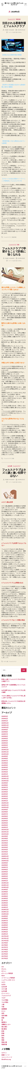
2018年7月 (4, 920)
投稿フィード (5, 1055)
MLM (2, 975)
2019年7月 (4, 894)
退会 (2, 1038)
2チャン (3, 971)
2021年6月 (4, 843)
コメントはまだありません (15, 32)
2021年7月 (4, 840)
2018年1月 (4, 934)
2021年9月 (4, 836)
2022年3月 (4, 823)
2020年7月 (4, 867)
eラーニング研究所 (7, 973)
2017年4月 (4, 954)
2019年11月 (5, 885)
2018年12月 (5, 909)
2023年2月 (4, 798)
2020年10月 (5, 860)
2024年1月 (4, 774)
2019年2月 (4, 905)
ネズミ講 (6, 661)
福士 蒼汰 (4, 1026)
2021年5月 (4, 845)
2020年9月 (4, 863)
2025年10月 (5, 727)
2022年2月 (4, 825)
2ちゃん (3, 969)
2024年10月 (5, 754)
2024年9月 (4, 756)
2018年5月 (4, 925)
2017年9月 (4, 943)
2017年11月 (5, 938)
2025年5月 (4, 738)
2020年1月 (4, 880)
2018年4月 (4, 927)
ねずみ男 (4, 986)
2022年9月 (4, 809)
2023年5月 (4, 792)
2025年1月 (4, 747)
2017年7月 (4, 947)
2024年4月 (4, 767)
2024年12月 (5, 749)
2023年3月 (4, 796)
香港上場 (4, 1042)
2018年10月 (5, 914)
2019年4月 (4, 900)
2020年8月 (4, 865)
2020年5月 (4, 872)
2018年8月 (4, 918)
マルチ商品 (4, 1000)
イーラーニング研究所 (8, 978)
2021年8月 (4, 838)
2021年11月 (5, 832)
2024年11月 (5, 752)
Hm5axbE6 (11, 30)
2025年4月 (4, 741)
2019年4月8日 (21, 258)
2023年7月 (4, 787)
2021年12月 (5, 829)
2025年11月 (5, 725)
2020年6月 (4, 869)
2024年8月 (4, 758)
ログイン (4, 1053)
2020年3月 (4, 876)
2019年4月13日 (21, 30)
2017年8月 (4, 945)
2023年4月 (4, 794)
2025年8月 (4, 732)
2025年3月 (4, 743)
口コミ (3, 1011)
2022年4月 (4, 820)
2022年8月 (4, 812)
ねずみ (3, 984)
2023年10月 (5, 781)
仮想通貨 (4, 1009)
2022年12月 (5, 803)
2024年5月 (4, 765)
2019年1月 (4, 907)
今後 (2, 1006)
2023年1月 (4, 801)
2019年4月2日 (21, 479)
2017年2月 (4, 958)
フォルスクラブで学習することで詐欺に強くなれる (14, 251)
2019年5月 (4, 898)
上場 (2, 1004)
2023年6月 (4, 789)
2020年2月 (4, 878)
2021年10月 (5, 834)
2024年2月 (4, 772)
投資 (2, 1018)
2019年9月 (4, 889)
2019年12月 (5, 883)
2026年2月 (4, 718)
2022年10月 (5, 807)
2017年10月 (5, 940)
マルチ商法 (4, 1002)
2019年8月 (4, 892)
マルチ (3, 998)
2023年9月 (4, 783)
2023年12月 (5, 776)
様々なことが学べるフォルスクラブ (14, 3)
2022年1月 (4, 827)
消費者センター (6, 1024)
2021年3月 (4, 849)
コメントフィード (6, 1057)
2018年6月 (4, 923)
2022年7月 (4, 814)
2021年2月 (4, 852)
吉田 (2, 1013)
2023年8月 (4, 785)
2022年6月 (4, 816)
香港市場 (18, 19)
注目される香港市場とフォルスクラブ (14, 25)
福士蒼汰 (4, 1029)
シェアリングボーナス (8, 980)
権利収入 (4, 1022)
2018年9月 (4, 916)
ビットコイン (5, 993)
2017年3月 (4, 956)
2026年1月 (4, 721)
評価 (2, 1033)
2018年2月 (4, 932)
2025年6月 (4, 736)
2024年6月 (4, 763)
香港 (2, 1040)
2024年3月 (4, 769)
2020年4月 (4, 874)
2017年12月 (5, 936)
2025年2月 (4, 745)
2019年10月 (5, 887)
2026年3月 (4, 716)
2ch (2, 966)
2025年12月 (5, 723)
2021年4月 (4, 847)
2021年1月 (4, 854)
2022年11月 (5, 805)
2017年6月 (4, 949)
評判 (2, 1035)
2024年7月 (4, 761)
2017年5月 (4, 952)
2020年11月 (5, 858)
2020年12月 (5, 856)
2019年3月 (4, 903)
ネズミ (3, 982)
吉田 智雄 (4, 1015)
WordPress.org (6, 1059)
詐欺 (18, 244)
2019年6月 (4, 896)
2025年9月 (4, 729)
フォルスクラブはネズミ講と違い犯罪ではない (14, 472)
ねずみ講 (10, 466)
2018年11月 (5, 912)
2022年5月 (4, 818)
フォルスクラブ (11, 19)
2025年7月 (4, 734)
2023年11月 (5, 778)
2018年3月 (4, 929)
